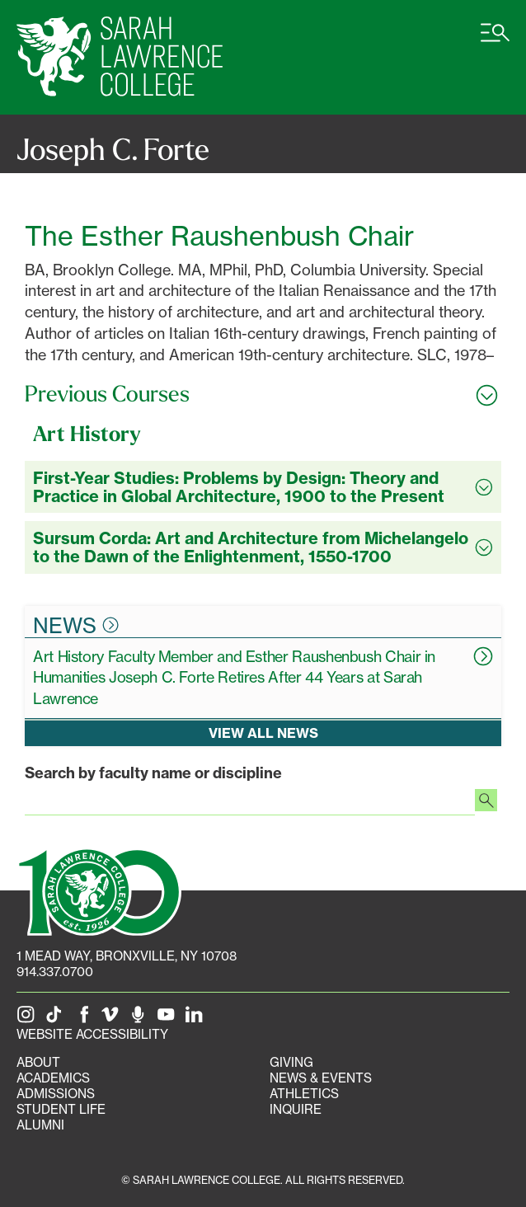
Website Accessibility (92, 1034)
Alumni (40, 1125)
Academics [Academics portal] (53, 1078)
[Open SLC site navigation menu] (495, 41)
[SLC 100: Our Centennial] (98, 889)
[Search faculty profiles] (486, 802)
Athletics (304, 1093)
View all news (263, 733)
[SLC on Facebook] (85, 1018)
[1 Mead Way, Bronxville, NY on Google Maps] (126, 956)
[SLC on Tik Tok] (57, 1018)
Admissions (55, 1093)
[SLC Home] (119, 57)
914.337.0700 (54, 971)
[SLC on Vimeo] (113, 1018)
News (76, 625)
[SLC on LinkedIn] (197, 1018)
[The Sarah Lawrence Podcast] (141, 1018)
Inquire (296, 1109)
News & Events (321, 1078)
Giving (291, 1062)
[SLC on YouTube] (169, 1018)
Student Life (61, 1109)
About (38, 1062)
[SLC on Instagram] (28, 1018)
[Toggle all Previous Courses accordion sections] (263, 394)
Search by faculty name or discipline (153, 772)
